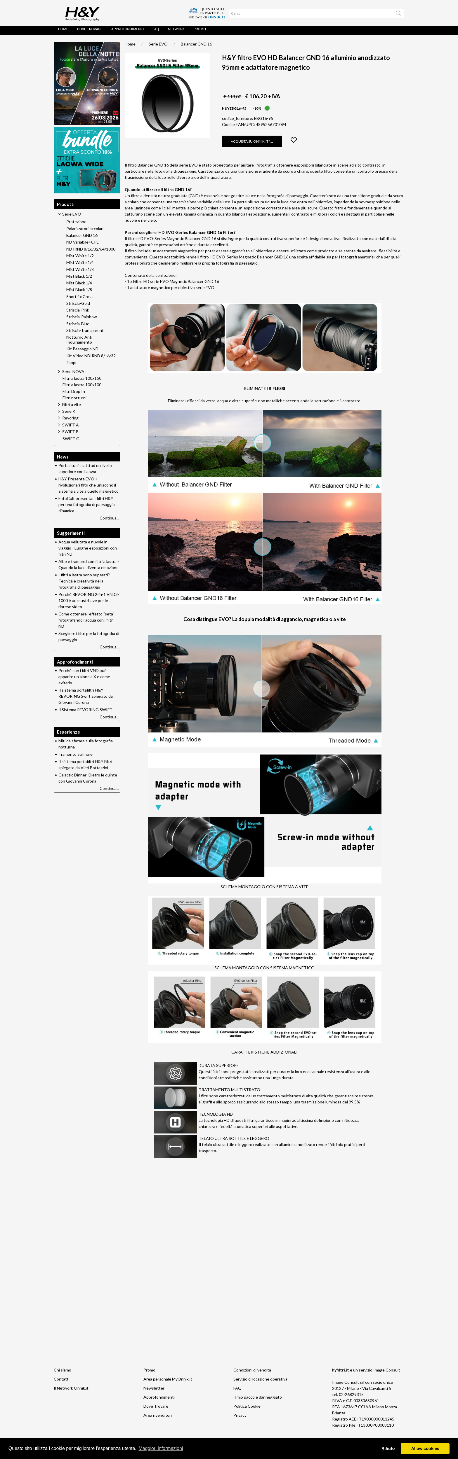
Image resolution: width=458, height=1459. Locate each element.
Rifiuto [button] (388, 1448)
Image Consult (386, 1372)
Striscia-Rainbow (81, 319)
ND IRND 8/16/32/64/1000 (90, 252)
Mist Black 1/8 (79, 292)
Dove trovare (90, 32)
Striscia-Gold (78, 306)
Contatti (62, 1381)
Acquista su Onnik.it (252, 144)
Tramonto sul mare (75, 757)
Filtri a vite (71, 407)
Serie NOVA (73, 374)
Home (63, 32)
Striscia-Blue (77, 326)
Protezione (76, 224)
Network (176, 32)
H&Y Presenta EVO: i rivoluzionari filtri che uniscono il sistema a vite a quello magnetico (88, 487)
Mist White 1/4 (80, 265)
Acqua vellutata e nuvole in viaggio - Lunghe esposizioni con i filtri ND (88, 550)
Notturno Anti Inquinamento (79, 342)
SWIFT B (70, 434)
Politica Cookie (247, 1408)
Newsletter (153, 1390)
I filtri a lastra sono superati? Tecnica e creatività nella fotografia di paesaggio (84, 583)
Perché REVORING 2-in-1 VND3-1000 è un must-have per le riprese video (88, 603)
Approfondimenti (127, 32)
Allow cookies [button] (425, 1448)
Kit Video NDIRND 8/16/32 (91, 358)
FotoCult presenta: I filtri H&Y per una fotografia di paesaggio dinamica (86, 507)
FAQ (155, 32)
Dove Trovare (155, 1408)
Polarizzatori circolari (84, 231)
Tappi (71, 365)
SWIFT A (70, 427)
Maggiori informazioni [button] (160, 1448)
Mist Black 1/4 (79, 286)
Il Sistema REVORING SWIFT (85, 712)
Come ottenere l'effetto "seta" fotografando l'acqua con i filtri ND (86, 622)
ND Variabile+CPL (82, 245)
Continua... (109, 520)
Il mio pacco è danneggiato (257, 1399)
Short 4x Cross (79, 299)
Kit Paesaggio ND (82, 351)
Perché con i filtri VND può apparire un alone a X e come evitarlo (84, 679)
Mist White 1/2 (80, 258)
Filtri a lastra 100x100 (82, 387)
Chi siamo (62, 1372)
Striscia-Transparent (85, 333)
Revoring (70, 420)
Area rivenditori (157, 1418)
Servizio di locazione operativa (260, 1381)
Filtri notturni (74, 400)
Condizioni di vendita (252, 1372)
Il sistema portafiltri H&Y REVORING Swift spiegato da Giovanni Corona (85, 699)
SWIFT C (71, 441)
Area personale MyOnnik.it (167, 1381)
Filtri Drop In (74, 394)
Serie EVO (158, 46)
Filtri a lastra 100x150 (82, 381)
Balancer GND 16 (196, 46)
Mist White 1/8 (80, 272)
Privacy (240, 1418)
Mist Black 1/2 (79, 279)
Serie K (68, 414)
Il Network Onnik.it (71, 1390)
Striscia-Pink (77, 313)
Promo (199, 32)
